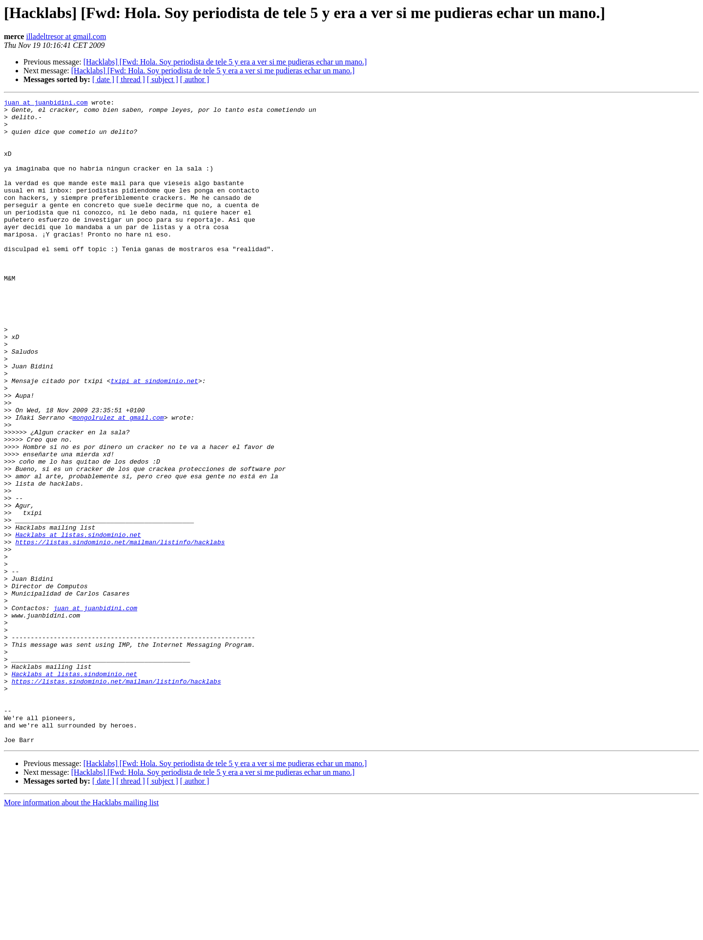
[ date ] (103, 79)
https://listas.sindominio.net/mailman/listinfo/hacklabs (120, 631)
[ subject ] (162, 79)
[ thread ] (130, 79)
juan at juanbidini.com (46, 103)
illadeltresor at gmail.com (66, 36)
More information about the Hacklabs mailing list (81, 931)
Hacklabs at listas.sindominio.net (78, 622)
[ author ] (194, 79)
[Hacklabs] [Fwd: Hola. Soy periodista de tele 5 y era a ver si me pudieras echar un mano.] (225, 62)
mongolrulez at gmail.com (118, 481)
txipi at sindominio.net (154, 437)
